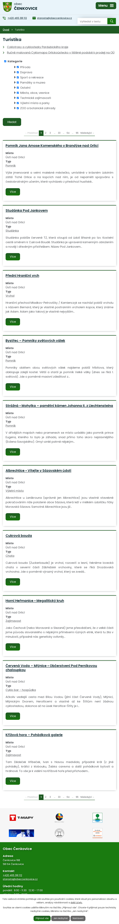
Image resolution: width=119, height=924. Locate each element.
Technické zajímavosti (35, 98)
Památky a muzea (32, 82)
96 (77, 133)
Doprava (26, 72)
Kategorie (15, 61)
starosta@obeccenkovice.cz (20, 879)
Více (13, 192)
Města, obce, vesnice (34, 93)
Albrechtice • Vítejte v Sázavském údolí (38, 470)
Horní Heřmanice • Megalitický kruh (35, 600)
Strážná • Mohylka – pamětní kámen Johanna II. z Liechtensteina (59, 405)
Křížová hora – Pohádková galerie (34, 735)
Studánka (12, 231)
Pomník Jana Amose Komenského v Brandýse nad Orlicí (52, 145)
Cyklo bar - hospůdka (21, 690)
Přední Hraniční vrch (22, 275)
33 (59, 133)
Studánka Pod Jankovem (27, 210)
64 (68, 133)
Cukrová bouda (19, 536)
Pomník (11, 166)
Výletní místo (15, 491)
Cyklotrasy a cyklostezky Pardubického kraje (37, 47)
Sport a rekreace (31, 77)
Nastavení (78, 918)
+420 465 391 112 (12, 875)
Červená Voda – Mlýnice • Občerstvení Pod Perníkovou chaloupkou (51, 667)
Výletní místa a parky (35, 103)
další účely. (76, 902)
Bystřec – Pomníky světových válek (35, 340)
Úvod (6, 30)
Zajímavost (13, 621)
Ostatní (25, 88)
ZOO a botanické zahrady (37, 108)
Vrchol (10, 296)
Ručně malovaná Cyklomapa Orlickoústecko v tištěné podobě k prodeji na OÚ (60, 52)
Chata (10, 556)
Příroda (25, 67)
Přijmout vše (41, 918)
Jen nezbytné (60, 918)
